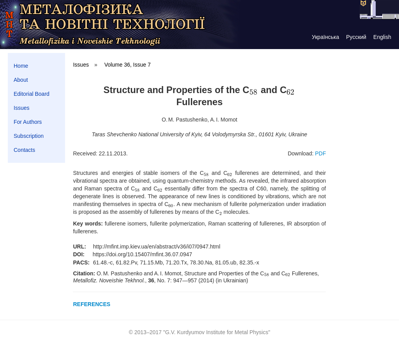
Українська (325, 37)
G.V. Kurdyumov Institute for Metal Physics (216, 332)
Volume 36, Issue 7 (127, 65)
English (382, 37)
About (21, 80)
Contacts (24, 150)
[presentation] (253, 90)
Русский (356, 37)
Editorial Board (31, 94)
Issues (21, 108)
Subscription (29, 136)
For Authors (28, 122)
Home (21, 66)
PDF (320, 153)
